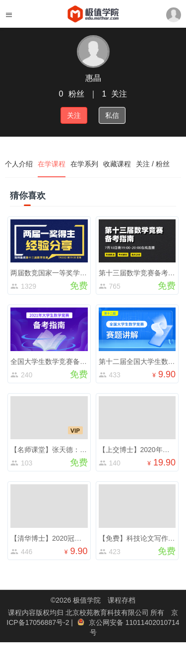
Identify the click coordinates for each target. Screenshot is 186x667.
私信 (112, 115)
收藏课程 (117, 164)
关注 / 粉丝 (153, 164)
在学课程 (51, 164)
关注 (74, 115)
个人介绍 (19, 164)
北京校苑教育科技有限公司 (108, 612)
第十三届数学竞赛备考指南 (140, 273)
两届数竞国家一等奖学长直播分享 (62, 273)
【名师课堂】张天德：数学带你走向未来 (72, 450)
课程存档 (121, 600)
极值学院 (87, 600)
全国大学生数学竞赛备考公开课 (59, 361)
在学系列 (84, 164)
